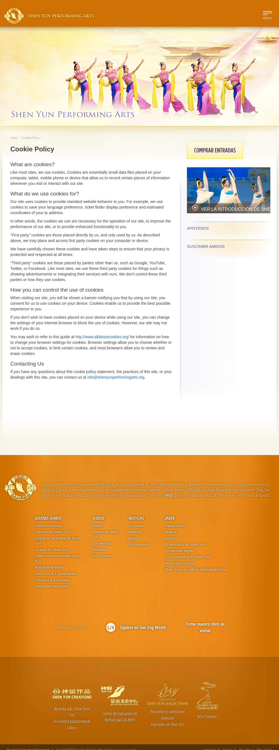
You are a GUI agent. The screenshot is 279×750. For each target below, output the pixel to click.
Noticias (136, 518)
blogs (133, 538)
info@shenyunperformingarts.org (115, 377)
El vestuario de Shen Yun (185, 544)
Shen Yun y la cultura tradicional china (195, 569)
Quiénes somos (48, 518)
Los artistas (101, 543)
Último (97, 526)
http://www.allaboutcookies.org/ (102, 337)
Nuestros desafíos (49, 567)
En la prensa (102, 556)
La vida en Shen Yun (51, 550)
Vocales (171, 538)
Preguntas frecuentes (52, 586)
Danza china (175, 526)
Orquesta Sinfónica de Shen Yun (57, 541)
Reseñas (99, 550)
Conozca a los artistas (53, 580)
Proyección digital (179, 551)
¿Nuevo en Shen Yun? (53, 532)
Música (170, 532)
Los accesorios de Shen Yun (188, 557)
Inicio (14, 137)
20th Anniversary (48, 526)
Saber (170, 518)
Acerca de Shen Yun (105, 534)
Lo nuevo (136, 526)
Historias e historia (179, 563)
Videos (98, 518)
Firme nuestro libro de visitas (205, 627)
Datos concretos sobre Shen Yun (58, 558)
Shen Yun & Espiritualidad (56, 574)
